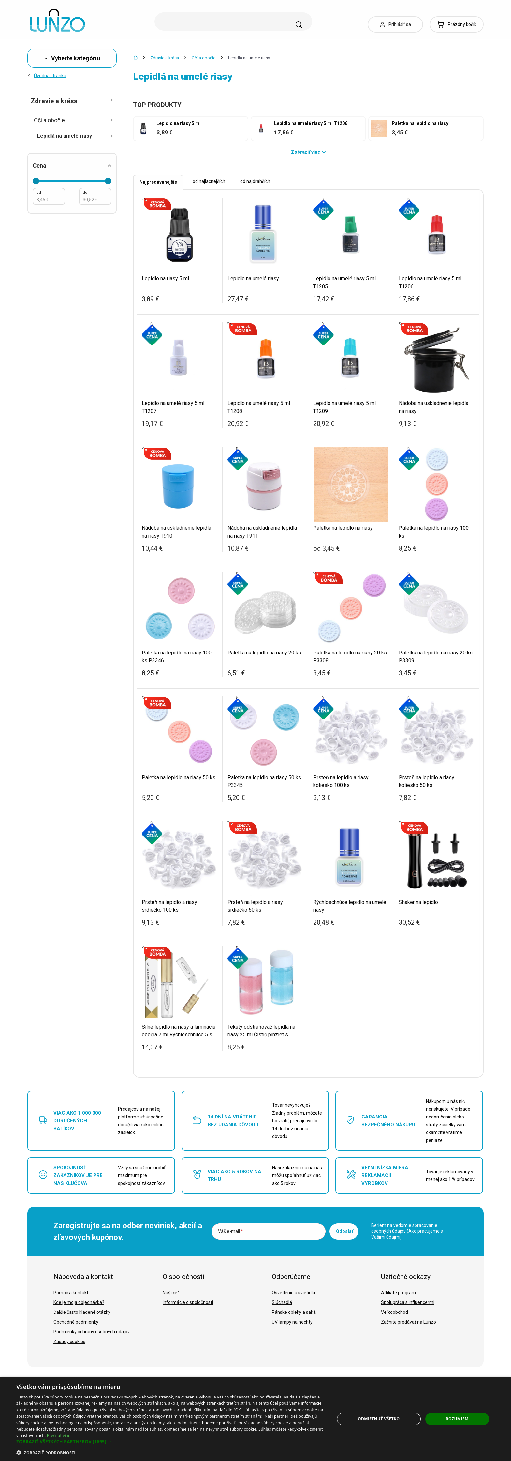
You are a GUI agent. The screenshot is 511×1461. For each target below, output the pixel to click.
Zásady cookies (69, 1341)
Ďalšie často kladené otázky (81, 1312)
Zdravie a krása (164, 57)
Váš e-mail (230, 1231)
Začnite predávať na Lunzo (408, 1322)
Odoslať (344, 1231)
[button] (170, 1442)
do (85, 192)
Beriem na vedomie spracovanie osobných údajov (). (407, 1231)
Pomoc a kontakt (70, 1292)
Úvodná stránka (46, 75)
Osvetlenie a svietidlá (293, 1292)
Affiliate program (398, 1292)
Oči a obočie (203, 57)
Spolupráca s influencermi (407, 1302)
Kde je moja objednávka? (78, 1302)
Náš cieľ (171, 1292)
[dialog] (255, 1419)
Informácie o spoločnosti (188, 1302)
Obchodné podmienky (75, 1322)
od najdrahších (255, 181)
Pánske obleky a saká (294, 1312)
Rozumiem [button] (457, 1419)
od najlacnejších (209, 181)
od (38, 192)
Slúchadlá (282, 1302)
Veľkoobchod (394, 1312)
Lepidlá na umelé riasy (75, 136)
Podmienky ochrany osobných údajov (91, 1331)
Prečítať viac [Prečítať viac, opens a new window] (58, 1435)
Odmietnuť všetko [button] (379, 1419)
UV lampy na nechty (292, 1322)
